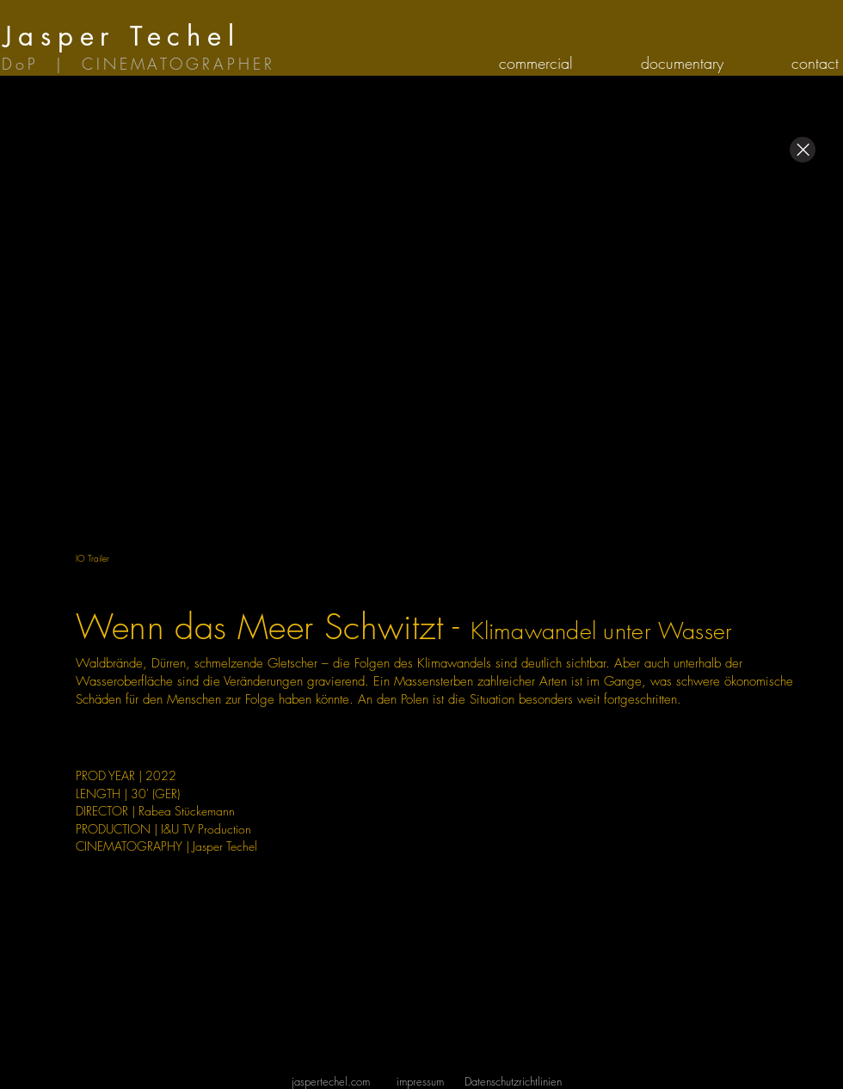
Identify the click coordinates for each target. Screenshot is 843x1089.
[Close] (802, 150)
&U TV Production (207, 829)
